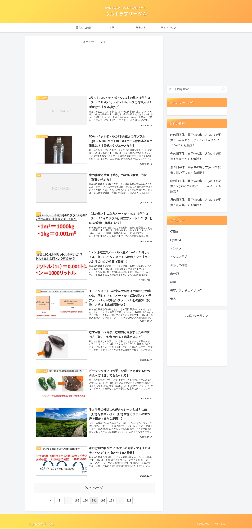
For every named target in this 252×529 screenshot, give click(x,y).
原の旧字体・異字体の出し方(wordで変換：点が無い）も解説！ (195, 202)
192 (102, 501)
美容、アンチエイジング (186, 290)
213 (128, 501)
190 (85, 501)
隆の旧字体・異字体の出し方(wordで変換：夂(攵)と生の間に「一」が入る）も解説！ (195, 186)
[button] (223, 89)
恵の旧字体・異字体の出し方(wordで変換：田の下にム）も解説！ (195, 170)
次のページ (94, 488)
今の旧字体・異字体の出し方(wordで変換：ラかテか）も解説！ (195, 156)
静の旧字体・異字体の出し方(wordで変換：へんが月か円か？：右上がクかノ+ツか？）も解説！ (195, 140)
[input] (197, 89)
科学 (173, 282)
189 (76, 501)
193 (111, 501)
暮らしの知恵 (179, 265)
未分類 (174, 273)
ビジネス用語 (179, 256)
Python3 (175, 240)
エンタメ (176, 248)
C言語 (174, 231)
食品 (173, 299)
